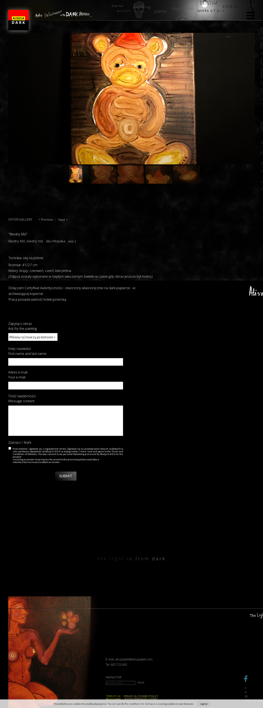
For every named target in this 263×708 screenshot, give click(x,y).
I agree (204, 703)
